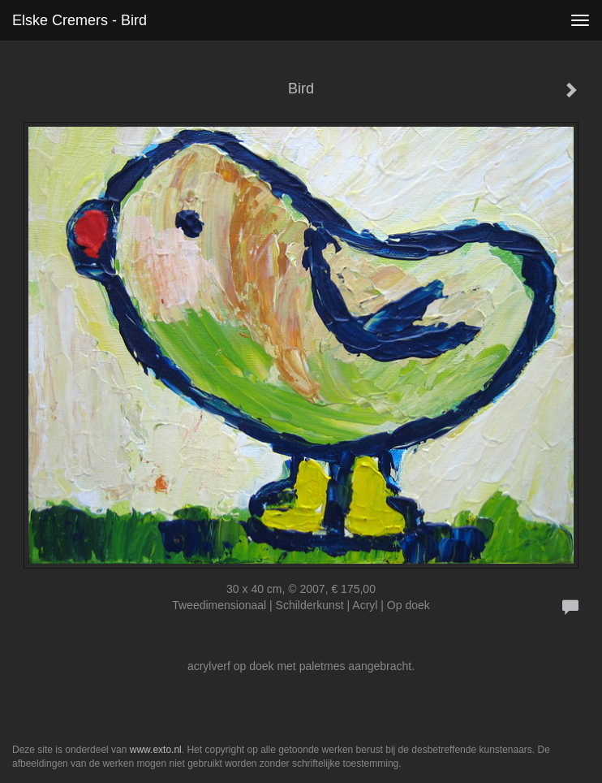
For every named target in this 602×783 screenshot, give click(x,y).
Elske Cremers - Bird (79, 20)
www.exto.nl (156, 749)
